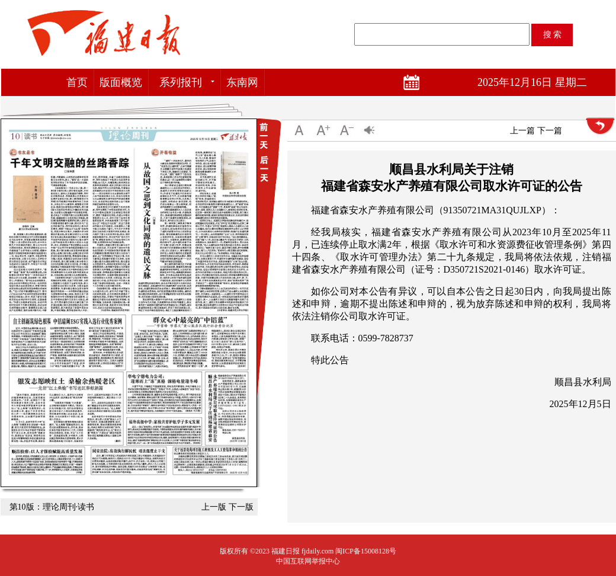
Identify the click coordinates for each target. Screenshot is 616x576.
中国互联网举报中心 (308, 561)
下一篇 (549, 130)
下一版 (241, 507)
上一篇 (522, 130)
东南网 (242, 82)
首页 (77, 82)
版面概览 (121, 82)
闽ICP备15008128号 (365, 551)
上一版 (213, 507)
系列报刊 (180, 82)
